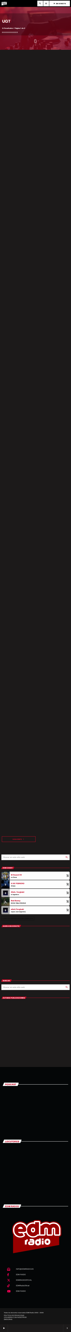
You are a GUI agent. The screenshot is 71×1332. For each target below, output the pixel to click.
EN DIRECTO (59, 3)
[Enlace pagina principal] (4, 3)
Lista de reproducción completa (18, 918)
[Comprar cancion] (67, 876)
